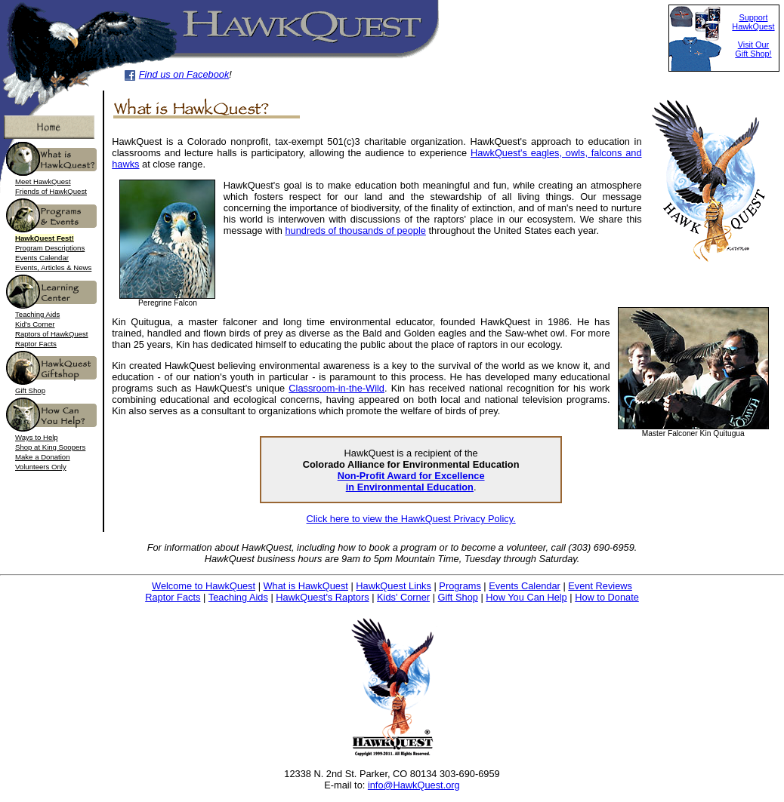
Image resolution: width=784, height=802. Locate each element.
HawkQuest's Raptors (322, 597)
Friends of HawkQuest (51, 191)
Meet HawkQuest (43, 181)
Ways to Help (36, 437)
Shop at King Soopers (50, 447)
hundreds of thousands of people (356, 230)
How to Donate (607, 597)
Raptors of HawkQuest (51, 334)
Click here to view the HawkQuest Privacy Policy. (411, 518)
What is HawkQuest (306, 586)
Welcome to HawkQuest (203, 586)
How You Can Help (526, 597)
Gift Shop (30, 390)
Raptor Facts (36, 344)
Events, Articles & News (53, 267)
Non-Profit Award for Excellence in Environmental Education (411, 481)
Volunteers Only (40, 466)
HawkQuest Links (393, 586)
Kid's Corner (35, 324)
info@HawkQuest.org (414, 785)
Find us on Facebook (184, 74)
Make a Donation (42, 457)
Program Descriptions (50, 248)
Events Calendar (42, 258)
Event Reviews (600, 586)
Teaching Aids (37, 314)
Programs (459, 586)
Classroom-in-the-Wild (336, 388)
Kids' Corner (403, 597)
